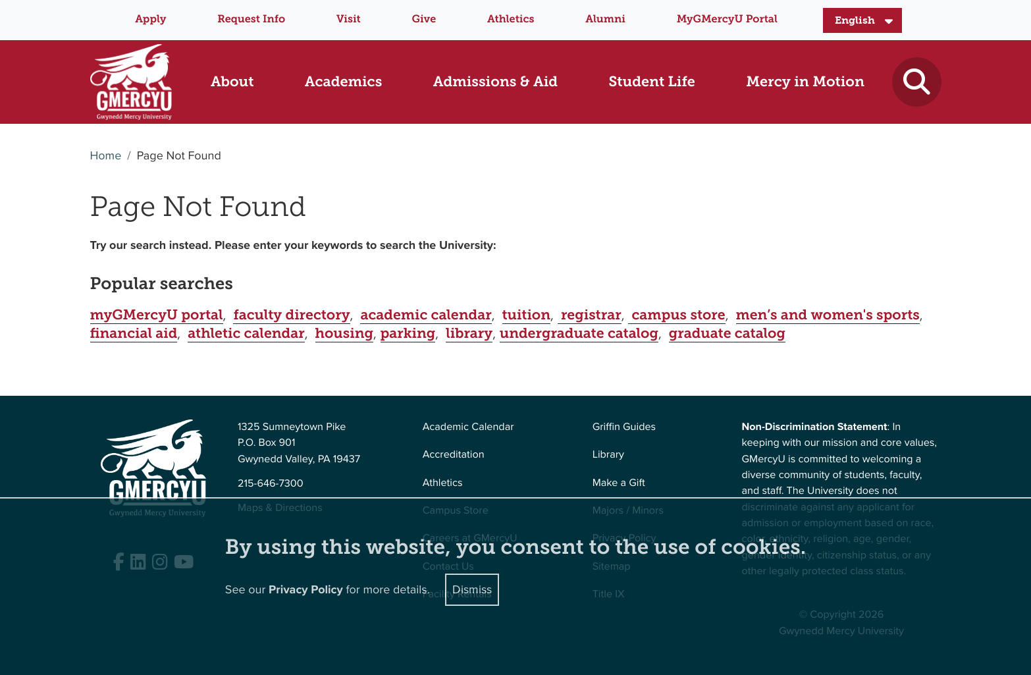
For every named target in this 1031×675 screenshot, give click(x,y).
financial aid (134, 333)
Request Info (251, 19)
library (469, 333)
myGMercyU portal (156, 314)
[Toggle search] (916, 82)
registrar (589, 314)
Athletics (510, 19)
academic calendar (425, 314)
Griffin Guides (624, 427)
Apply (150, 19)
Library (608, 454)
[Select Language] (862, 20)
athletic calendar (246, 333)
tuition (526, 314)
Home (106, 156)
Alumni (605, 19)
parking (408, 333)
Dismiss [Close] (472, 588)
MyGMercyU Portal (727, 19)
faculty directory (291, 314)
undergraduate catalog (579, 333)
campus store (676, 314)
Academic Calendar (468, 427)
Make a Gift (619, 483)
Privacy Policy (306, 589)
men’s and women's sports (828, 314)
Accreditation (454, 454)
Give (424, 19)
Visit (348, 19)
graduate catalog (727, 333)
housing (344, 333)
